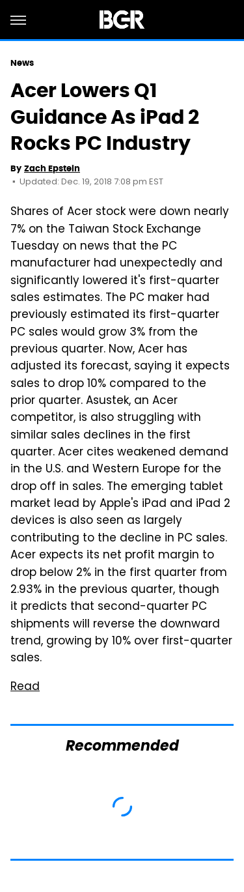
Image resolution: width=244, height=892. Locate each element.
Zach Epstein (52, 168)
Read (25, 687)
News (22, 62)
